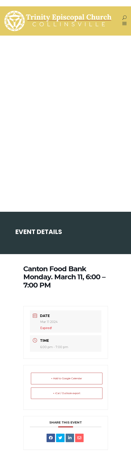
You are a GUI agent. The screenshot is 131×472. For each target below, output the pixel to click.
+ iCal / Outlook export (66, 393)
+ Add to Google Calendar (66, 378)
